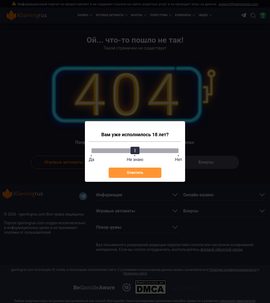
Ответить (135, 172)
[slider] (135, 150)
